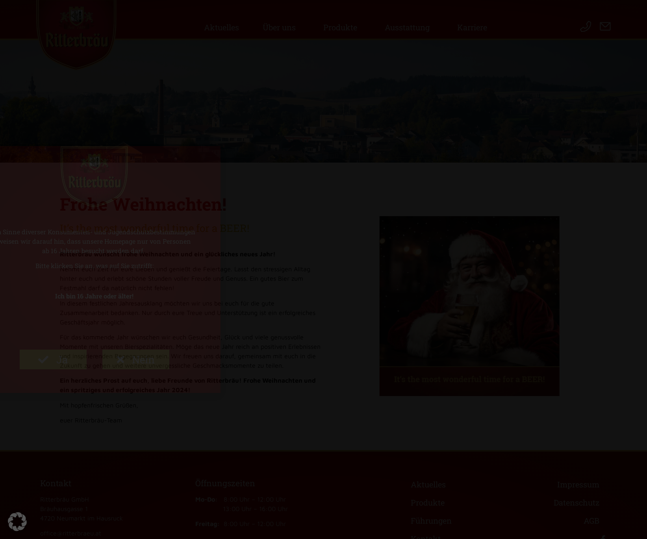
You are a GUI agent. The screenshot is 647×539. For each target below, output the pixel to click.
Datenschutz (576, 502)
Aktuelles (221, 27)
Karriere (474, 27)
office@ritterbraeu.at (70, 533)
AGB (591, 520)
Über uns (281, 27)
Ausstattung (409, 27)
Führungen (431, 520)
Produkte (342, 27)
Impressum (578, 484)
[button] (17, 521)
